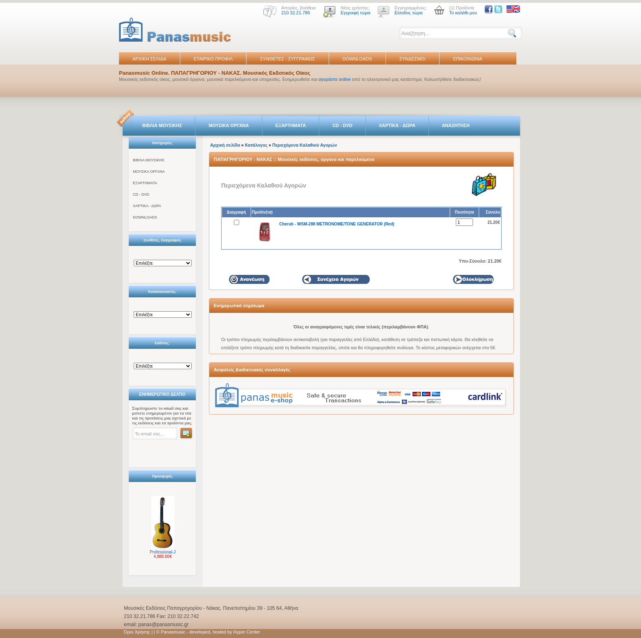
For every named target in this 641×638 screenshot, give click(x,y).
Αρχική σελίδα (225, 145)
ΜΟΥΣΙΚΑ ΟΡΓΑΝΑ (228, 125)
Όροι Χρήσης (137, 631)
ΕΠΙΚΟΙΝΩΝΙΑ (467, 58)
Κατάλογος (256, 145)
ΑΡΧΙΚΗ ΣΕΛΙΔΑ (149, 58)
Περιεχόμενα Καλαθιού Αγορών (304, 145)
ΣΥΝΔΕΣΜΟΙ (412, 58)
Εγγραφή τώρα (355, 12)
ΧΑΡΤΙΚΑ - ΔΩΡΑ (397, 125)
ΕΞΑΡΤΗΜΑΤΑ (291, 125)
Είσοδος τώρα (408, 12)
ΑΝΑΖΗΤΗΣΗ (456, 125)
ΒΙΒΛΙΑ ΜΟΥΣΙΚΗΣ (162, 125)
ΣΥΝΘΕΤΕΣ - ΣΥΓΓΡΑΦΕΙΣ (287, 58)
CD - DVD (342, 125)
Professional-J (162, 552)
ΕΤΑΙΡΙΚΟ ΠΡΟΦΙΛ (213, 58)
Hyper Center (246, 631)
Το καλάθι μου (463, 12)
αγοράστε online (334, 79)
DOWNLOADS (357, 58)
